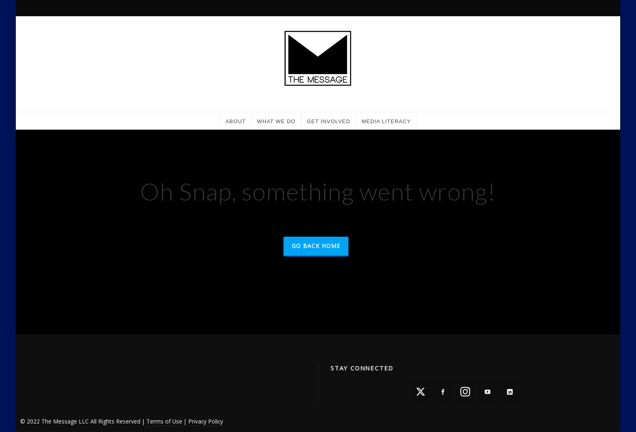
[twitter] (420, 391)
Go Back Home (316, 246)
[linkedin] (510, 391)
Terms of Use (164, 421)
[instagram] (465, 391)
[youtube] (487, 391)
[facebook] (443, 391)
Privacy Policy (205, 421)
